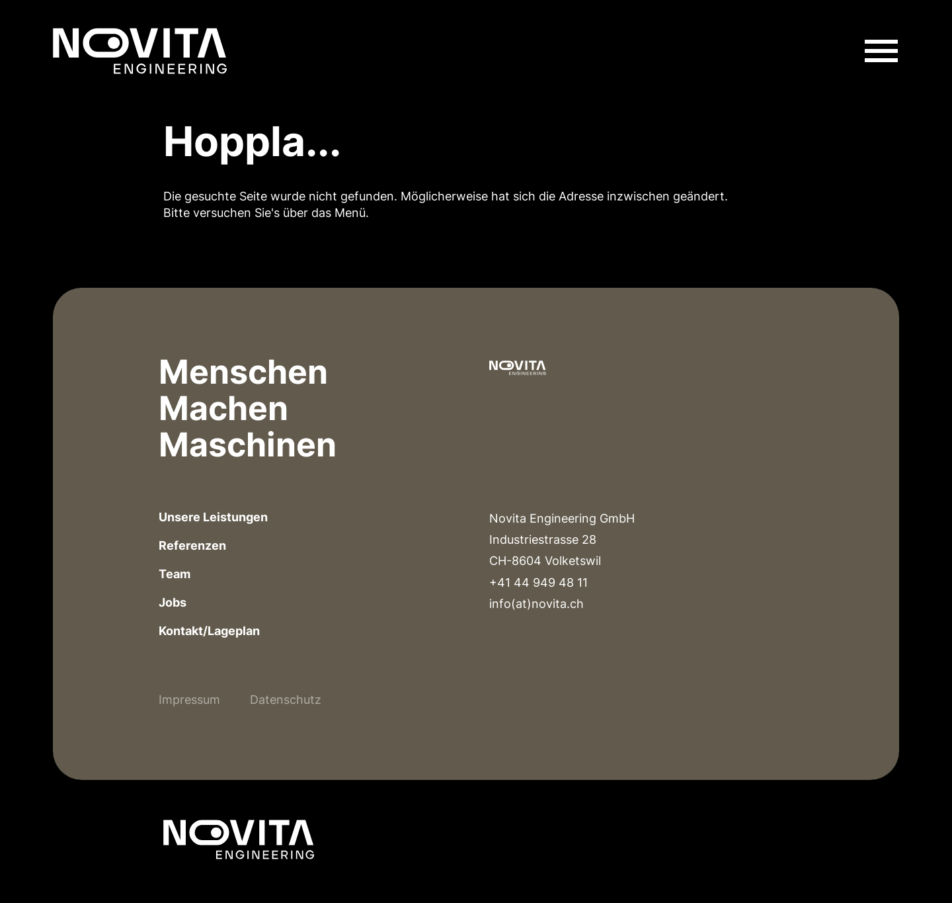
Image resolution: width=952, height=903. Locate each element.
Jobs (172, 602)
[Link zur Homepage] (140, 50)
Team (174, 574)
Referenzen (192, 545)
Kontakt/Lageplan (209, 631)
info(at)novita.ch (536, 604)
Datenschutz (285, 700)
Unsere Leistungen (213, 517)
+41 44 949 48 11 (538, 582)
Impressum (189, 700)
